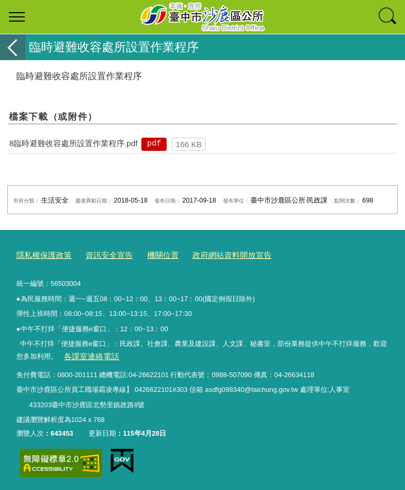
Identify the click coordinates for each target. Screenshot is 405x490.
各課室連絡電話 (87, 354)
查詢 (388, 17)
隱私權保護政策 (40, 254)
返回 (12, 47)
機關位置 (147, 254)
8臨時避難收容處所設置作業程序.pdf (73, 143)
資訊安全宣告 (98, 254)
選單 (17, 17)
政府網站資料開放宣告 (209, 254)
